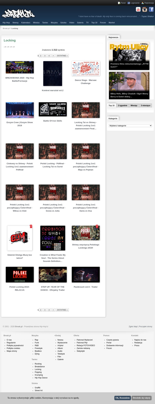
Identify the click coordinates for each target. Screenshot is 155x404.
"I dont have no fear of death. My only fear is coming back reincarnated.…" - (116, 16)
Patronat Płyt (82, 343)
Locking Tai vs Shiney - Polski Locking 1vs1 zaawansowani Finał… (86, 125)
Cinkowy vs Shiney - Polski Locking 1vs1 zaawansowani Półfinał (19, 166)
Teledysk (61, 354)
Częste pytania (112, 340)
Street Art (38, 390)
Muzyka (54, 23)
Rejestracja (149, 3)
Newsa (60, 340)
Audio (60, 351)
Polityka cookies (13, 348)
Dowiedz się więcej (141, 398)
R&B (37, 345)
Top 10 (94, 23)
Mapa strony (12, 351)
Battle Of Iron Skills (52, 121)
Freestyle (38, 348)
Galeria (80, 23)
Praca (136, 345)
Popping (38, 372)
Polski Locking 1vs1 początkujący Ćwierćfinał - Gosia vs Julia (52, 207)
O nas (9, 340)
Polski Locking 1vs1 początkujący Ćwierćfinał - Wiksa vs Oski (19, 207)
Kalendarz (25, 23)
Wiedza (36, 23)
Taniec (45, 23)
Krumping (39, 375)
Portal (108, 343)
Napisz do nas (140, 340)
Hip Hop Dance (41, 378)
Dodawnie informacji (114, 345)
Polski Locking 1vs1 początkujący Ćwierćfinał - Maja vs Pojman (85, 166)
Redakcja (138, 343)
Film (59, 357)
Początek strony (145, 326)
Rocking (38, 364)
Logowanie (135, 3)
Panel (123, 3)
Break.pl (6, 28)
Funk (37, 343)
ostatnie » (62, 56)
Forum (109, 348)
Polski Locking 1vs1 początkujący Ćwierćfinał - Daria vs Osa (85, 207)
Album (60, 348)
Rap (36, 340)
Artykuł (60, 345)
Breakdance (40, 367)
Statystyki (81, 351)
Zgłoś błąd (133, 326)
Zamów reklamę (83, 348)
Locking (38, 369)
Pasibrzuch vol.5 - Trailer (86, 287)
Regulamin (11, 343)
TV (87, 23)
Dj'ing (37, 354)
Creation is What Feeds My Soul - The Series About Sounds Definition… (53, 258)
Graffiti (37, 388)
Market (112, 23)
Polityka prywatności (15, 345)
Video (71, 23)
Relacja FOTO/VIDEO (86, 345)
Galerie (61, 359)
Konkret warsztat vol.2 (52, 90)
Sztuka (63, 23)
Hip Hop (6, 23)
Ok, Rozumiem (123, 398)
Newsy (16, 23)
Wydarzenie (62, 343)
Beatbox (38, 351)
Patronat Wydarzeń (85, 340)
